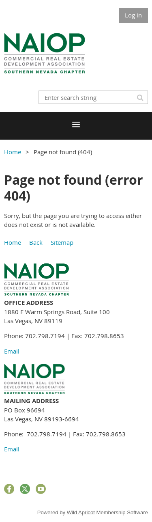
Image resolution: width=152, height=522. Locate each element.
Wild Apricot (81, 512)
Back (36, 242)
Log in (133, 15)
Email (11, 351)
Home (12, 152)
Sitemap (62, 242)
